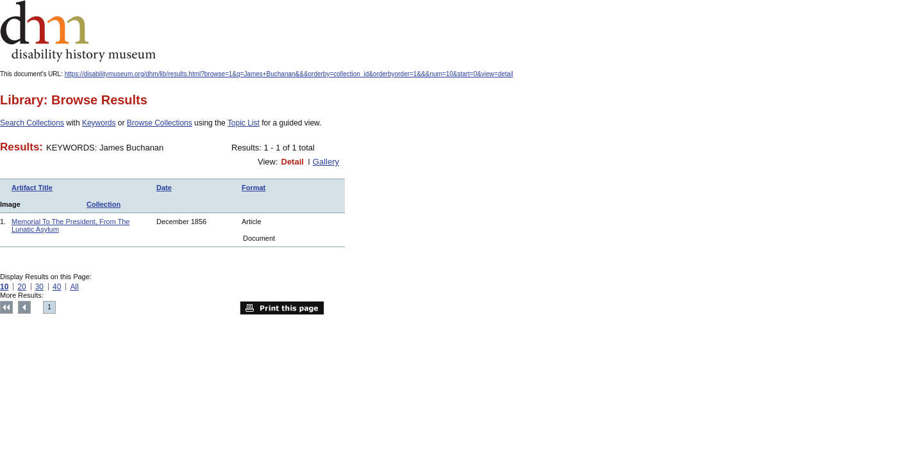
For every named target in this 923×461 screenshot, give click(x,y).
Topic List (244, 122)
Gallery (326, 161)
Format (253, 187)
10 (4, 286)
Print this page (282, 308)
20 (21, 286)
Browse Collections (159, 122)
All (74, 286)
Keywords (99, 122)
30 (39, 286)
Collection (104, 204)
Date (164, 187)
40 (57, 286)
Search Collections (32, 122)
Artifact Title (32, 187)
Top (6, 307)
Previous (24, 307)
